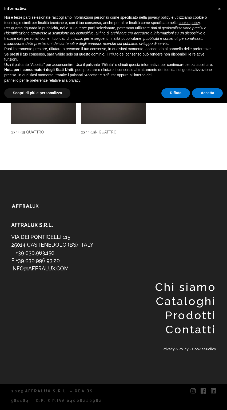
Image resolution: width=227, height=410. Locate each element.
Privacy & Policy (176, 349)
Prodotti (190, 315)
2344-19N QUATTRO (99, 132)
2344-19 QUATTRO (27, 132)
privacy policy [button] (159, 17)
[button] (220, 8)
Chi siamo (185, 287)
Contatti (190, 329)
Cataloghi (186, 301)
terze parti (87, 28)
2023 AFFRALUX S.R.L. (40, 391)
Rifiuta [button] (176, 93)
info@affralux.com (40, 269)
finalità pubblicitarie (125, 38)
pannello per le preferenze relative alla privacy (42, 80)
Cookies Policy (204, 349)
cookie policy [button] (189, 23)
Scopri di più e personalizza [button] (37, 93)
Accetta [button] (207, 93)
